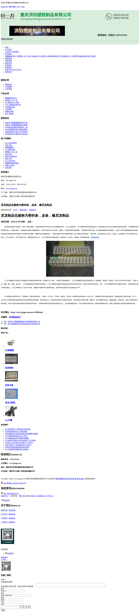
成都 (40, 496)
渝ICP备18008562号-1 (11, 494)
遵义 (43, 496)
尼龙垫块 (8, 154)
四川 (24, 496)
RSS (18, 7)
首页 (7, 47)
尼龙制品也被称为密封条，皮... (17, 127)
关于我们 (8, 49)
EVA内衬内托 (10, 161)
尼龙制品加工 (65, 56)
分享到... (4, 560)
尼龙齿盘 (8, 167)
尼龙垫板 (9, 368)
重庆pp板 (80, 479)
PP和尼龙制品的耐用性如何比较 (17, 447)
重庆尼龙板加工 (11, 156)
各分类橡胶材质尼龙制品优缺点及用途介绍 (24, 324)
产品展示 (8, 54)
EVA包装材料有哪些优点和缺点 (17, 449)
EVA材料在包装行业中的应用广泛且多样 (20, 440)
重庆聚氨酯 (60, 479)
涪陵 (32, 496)
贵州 (28, 496)
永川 (51, 496)
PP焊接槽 (9, 350)
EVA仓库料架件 (11, 143)
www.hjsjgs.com (11, 188)
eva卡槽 (8, 420)
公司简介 (8, 52)
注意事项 (8, 89)
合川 (36, 496)
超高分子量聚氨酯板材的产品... (17, 123)
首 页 (15, 210)
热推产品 (4, 496)
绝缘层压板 (82, 56)
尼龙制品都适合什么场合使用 (16, 431)
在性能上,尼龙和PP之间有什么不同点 (19, 443)
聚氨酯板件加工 (11, 56)
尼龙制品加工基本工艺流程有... (17, 132)
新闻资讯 (23, 210)
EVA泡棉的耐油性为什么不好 (16, 436)
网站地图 (12, 7)
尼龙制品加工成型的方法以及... (17, 134)
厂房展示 (4, 522)
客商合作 (8, 72)
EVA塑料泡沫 (10, 150)
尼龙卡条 (8, 145)
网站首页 (4, 510)
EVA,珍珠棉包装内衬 (52, 56)
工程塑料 (74, 56)
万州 (47, 496)
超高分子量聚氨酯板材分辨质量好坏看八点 (24, 321)
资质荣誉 (8, 58)
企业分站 (4, 7)
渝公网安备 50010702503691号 (13, 483)
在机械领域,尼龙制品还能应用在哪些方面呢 (21, 434)
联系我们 (15, 52)
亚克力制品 (91, 56)
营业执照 (5, 500)
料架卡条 (8, 159)
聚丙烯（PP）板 (23, 56)
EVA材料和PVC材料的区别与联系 (17, 429)
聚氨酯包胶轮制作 (12, 163)
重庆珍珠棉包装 (70, 479)
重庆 (20, 496)
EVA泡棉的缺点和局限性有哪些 (17, 438)
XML (23, 7)
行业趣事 (8, 87)
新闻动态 (8, 84)
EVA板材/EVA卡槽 (37, 56)
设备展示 (8, 63)
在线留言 (8, 65)
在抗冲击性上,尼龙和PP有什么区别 (18, 445)
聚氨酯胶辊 (9, 147)
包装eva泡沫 (9, 165)
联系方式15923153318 (13, 70)
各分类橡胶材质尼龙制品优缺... (17, 129)
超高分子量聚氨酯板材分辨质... (17, 125)
